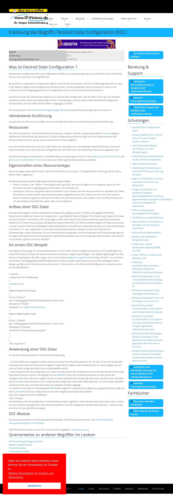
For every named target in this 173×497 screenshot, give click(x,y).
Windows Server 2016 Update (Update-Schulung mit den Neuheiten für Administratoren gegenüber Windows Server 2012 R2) (147, 340)
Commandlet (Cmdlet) (19, 451)
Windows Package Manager (47, 110)
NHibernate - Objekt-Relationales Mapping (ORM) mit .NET (146, 247)
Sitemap (117, 488)
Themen (64, 18)
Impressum (143, 488)
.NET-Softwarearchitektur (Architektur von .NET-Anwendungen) (144, 149)
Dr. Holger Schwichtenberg (32, 307)
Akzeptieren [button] (34, 485)
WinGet (64, 110)
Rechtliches (158, 488)
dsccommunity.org (80, 429)
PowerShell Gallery (104, 419)
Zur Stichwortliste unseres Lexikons (145, 55)
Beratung (80, 18)
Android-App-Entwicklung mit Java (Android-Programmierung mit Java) (147, 171)
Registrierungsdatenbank (80, 257)
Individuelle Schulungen (103, 18)
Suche (67, 24)
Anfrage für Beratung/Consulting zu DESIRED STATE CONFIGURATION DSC (142, 86)
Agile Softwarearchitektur (144, 163)
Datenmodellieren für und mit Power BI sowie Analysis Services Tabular (147, 138)
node (11, 284)
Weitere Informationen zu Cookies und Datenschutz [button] (30, 475)
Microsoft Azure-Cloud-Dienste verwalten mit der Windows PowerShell (147, 225)
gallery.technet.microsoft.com (106, 156)
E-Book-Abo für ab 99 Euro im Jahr (145, 413)
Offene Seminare (129, 18)
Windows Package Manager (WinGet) (26, 441)
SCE (104, 250)
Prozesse (106, 133)
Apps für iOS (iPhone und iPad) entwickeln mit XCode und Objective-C (147, 182)
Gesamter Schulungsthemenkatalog (143, 385)
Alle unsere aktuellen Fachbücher (142, 403)
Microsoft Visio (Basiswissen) (146, 232)
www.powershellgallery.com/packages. (27, 423)
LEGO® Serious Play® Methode (148, 217)
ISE (93, 361)
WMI (59, 375)
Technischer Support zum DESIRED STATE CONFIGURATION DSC (145, 110)
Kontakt (129, 488)
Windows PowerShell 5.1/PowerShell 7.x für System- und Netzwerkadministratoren (147, 308)
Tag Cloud (104, 488)
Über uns (53, 24)
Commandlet (19, 391)
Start (51, 18)
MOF (64, 375)
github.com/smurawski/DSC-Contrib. (26, 159)
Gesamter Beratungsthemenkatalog (143, 99)
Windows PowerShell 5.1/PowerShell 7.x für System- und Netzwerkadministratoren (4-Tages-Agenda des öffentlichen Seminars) (147, 323)
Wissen (147, 18)
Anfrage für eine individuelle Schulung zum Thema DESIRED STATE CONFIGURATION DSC (143, 372)
